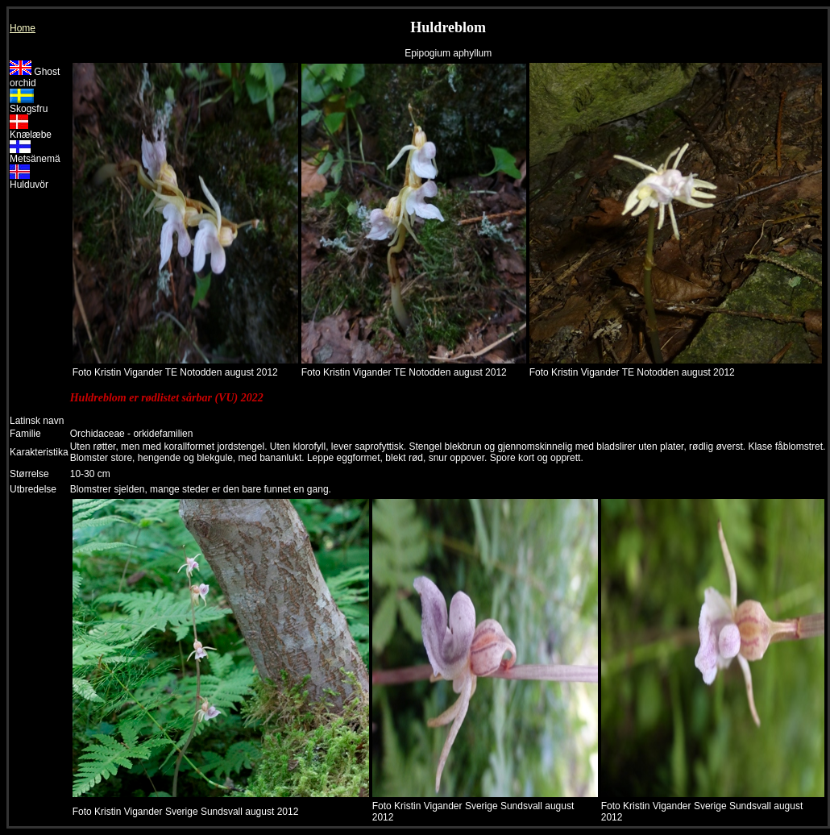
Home (22, 28)
